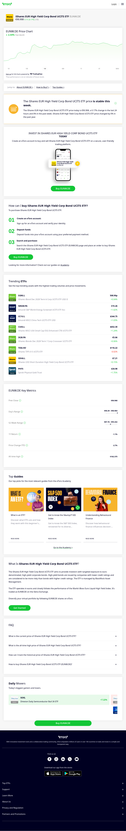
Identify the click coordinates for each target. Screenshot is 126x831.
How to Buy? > (42, 87)
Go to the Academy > (63, 547)
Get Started (20, 607)
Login (114, 4)
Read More (15, 539)
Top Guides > (58, 87)
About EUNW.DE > (25, 87)
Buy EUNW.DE (63, 188)
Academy (65, 265)
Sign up (8, 74)
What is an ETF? (18, 515)
